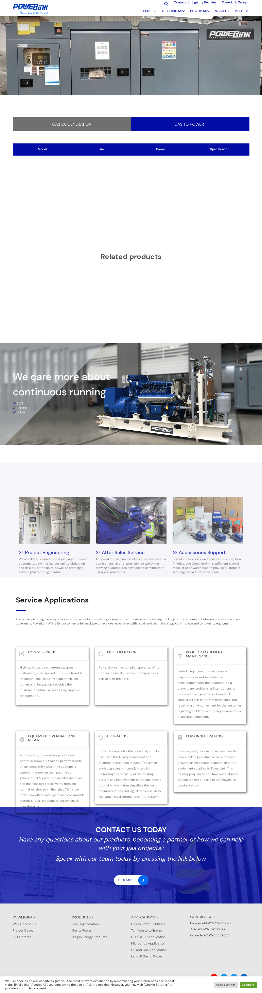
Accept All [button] (248, 985)
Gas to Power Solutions (148, 924)
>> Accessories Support (199, 592)
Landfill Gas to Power (146, 956)
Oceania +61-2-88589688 (210, 935)
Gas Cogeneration (72, 124)
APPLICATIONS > (144, 917)
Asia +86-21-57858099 (208, 929)
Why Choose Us (24, 924)
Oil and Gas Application (149, 950)
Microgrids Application (148, 943)
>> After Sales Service (120, 592)
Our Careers (22, 937)
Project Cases (23, 930)
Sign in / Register (204, 2)
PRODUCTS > (82, 917)
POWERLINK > (24, 917)
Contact (180, 2)
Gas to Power (189, 124)
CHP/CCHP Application (148, 937)
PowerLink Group (234, 2)
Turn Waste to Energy (147, 930)
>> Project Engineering (44, 592)
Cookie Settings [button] (225, 985)
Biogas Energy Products (89, 937)
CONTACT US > (202, 916)
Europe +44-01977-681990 (210, 923)
